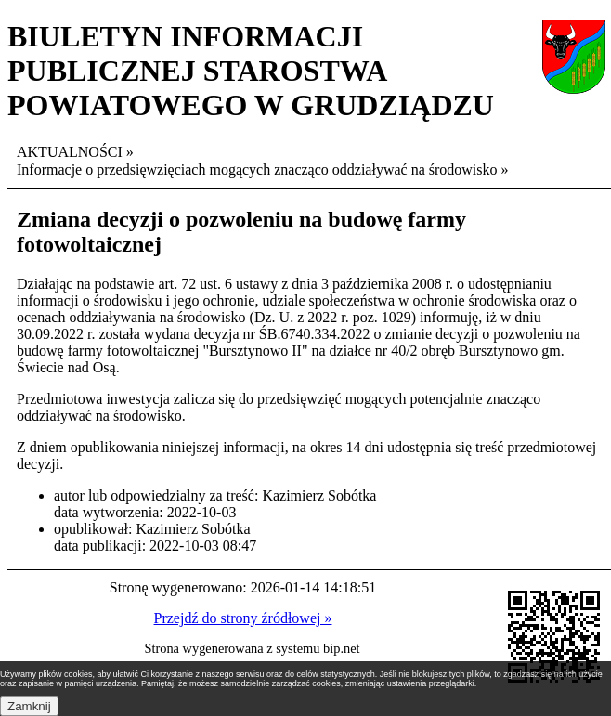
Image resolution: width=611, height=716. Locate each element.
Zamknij (29, 706)
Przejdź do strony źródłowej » (243, 618)
